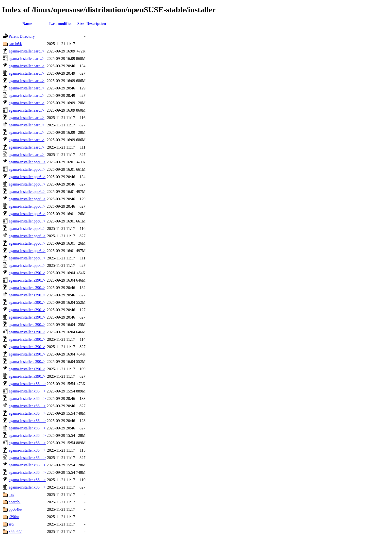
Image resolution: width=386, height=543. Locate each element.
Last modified (61, 23)
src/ (11, 524)
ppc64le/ (15, 509)
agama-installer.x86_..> (27, 384)
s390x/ (14, 517)
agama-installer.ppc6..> (27, 162)
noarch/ (14, 502)
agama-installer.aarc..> (26, 51)
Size (80, 23)
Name (27, 23)
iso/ (11, 494)
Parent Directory (22, 36)
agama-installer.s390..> (27, 273)
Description (96, 23)
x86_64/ (15, 531)
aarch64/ (15, 44)
